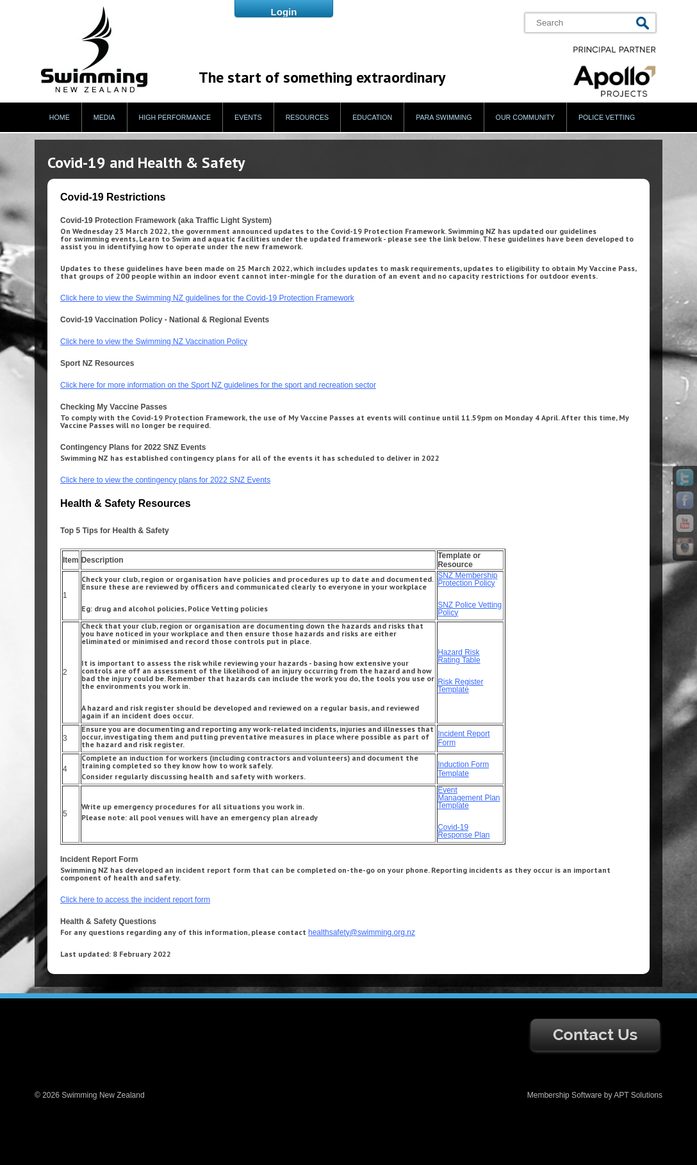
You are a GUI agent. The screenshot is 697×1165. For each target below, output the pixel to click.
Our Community (525, 117)
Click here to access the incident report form (135, 899)
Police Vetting (606, 117)
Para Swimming (444, 117)
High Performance (175, 117)
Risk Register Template (460, 685)
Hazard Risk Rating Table (459, 656)
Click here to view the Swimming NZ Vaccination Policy (153, 341)
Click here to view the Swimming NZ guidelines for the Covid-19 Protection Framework (207, 297)
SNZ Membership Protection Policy (467, 579)
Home (59, 117)
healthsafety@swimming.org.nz (361, 932)
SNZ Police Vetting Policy (470, 608)
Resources (307, 117)
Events (248, 117)
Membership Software (564, 1095)
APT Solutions (638, 1095)
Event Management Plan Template (469, 798)
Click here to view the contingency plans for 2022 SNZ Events (165, 479)
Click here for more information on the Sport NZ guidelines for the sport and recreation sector (218, 385)
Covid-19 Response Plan (463, 831)
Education (372, 117)
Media (104, 117)
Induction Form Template (463, 769)
